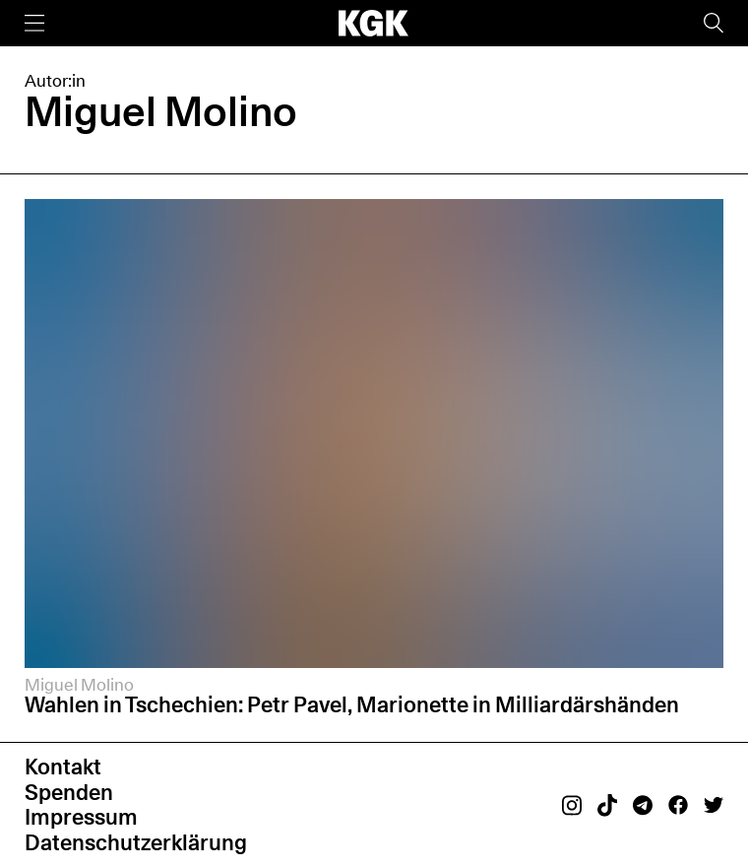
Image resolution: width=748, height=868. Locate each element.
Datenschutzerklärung (136, 842)
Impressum (81, 817)
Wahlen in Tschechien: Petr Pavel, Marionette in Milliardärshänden (352, 704)
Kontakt (63, 766)
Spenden (69, 792)
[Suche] (713, 23)
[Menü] (34, 23)
